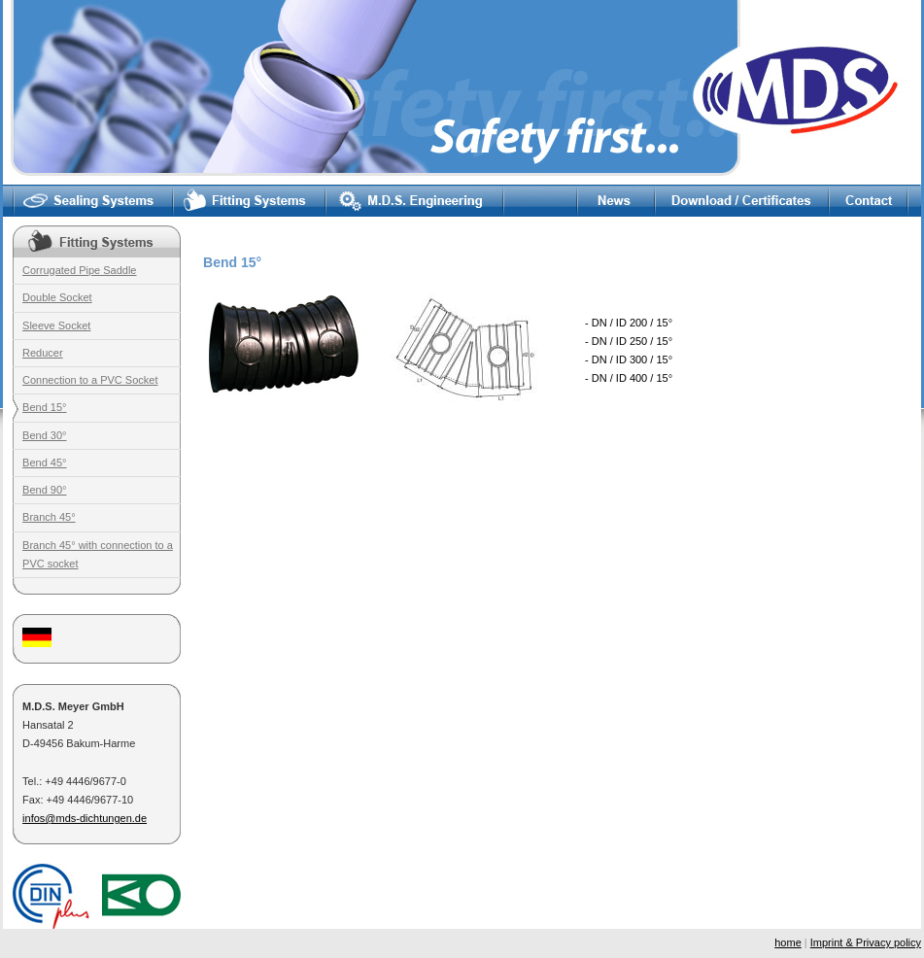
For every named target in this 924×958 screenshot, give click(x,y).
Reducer (42, 353)
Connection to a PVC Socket (89, 380)
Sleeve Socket (56, 325)
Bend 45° (44, 462)
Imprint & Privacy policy (865, 942)
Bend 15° (44, 407)
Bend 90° (44, 490)
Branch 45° (49, 517)
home (788, 942)
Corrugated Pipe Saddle (79, 270)
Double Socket (57, 297)
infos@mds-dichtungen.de (84, 818)
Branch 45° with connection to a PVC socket (97, 554)
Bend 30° (44, 435)
